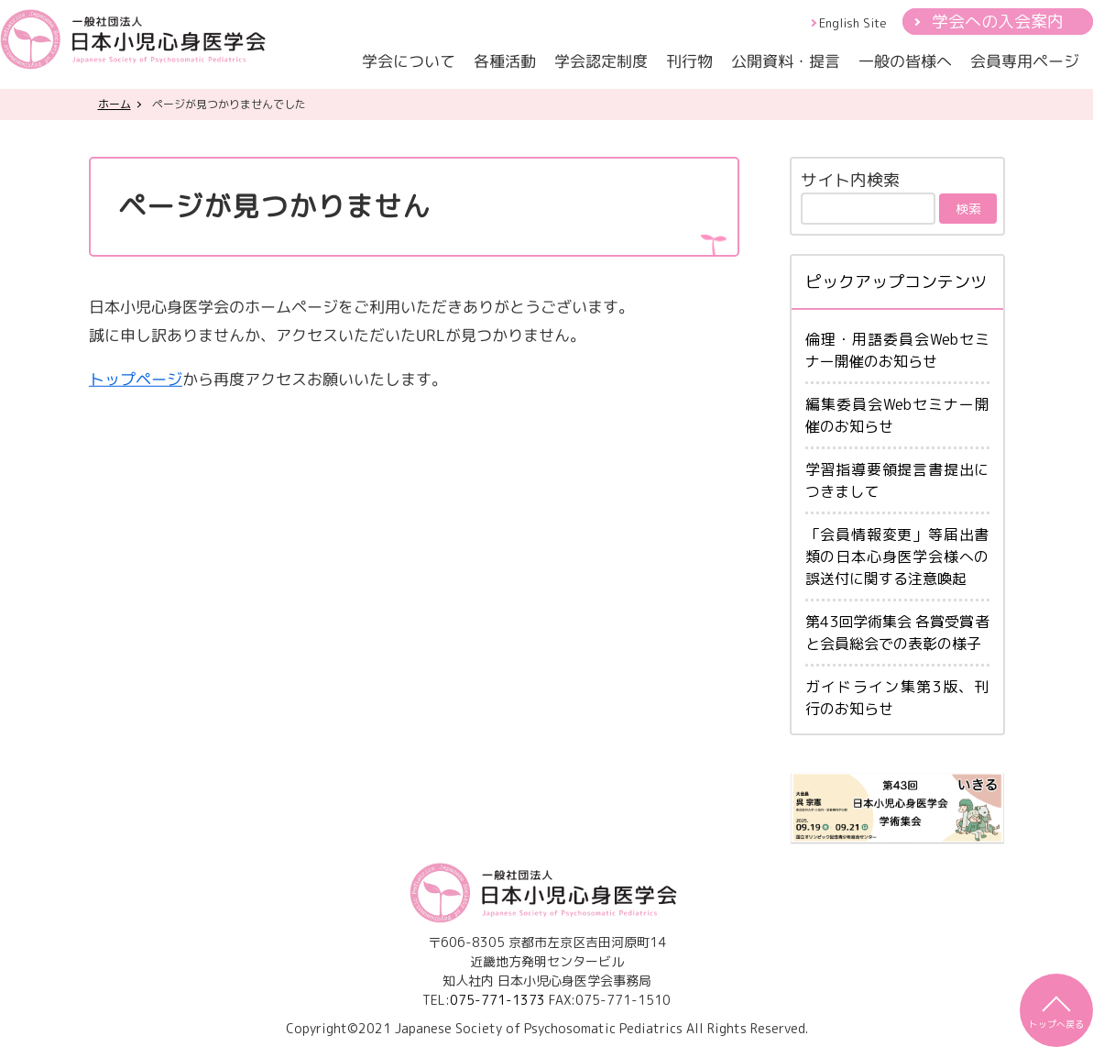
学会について (408, 61)
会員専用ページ (1024, 61)
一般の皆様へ (905, 61)
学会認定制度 (601, 61)
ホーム (114, 104)
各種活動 (505, 61)
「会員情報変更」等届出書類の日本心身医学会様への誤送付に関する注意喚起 (897, 556)
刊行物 (689, 61)
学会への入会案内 (998, 21)
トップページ (134, 378)
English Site (853, 23)
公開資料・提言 (785, 61)
